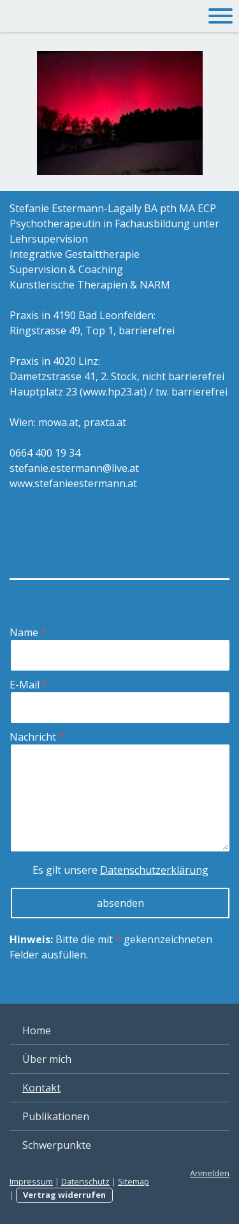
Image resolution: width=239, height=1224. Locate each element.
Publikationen (55, 1116)
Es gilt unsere (120, 870)
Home (36, 1030)
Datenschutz (85, 1181)
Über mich (46, 1059)
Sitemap (133, 1181)
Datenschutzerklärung (154, 870)
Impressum (31, 1181)
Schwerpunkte (56, 1145)
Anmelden (209, 1173)
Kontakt (41, 1088)
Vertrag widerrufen (64, 1194)
